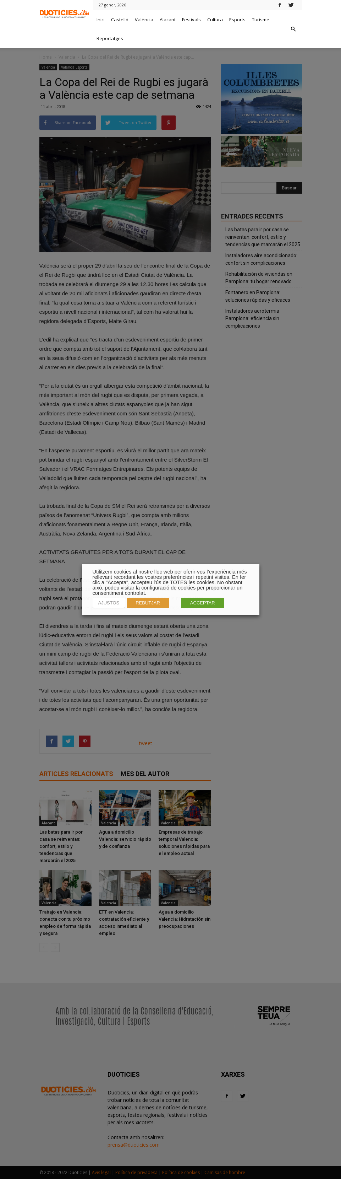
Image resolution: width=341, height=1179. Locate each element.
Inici (101, 19)
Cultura (215, 19)
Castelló (119, 19)
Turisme (260, 19)
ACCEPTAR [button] (202, 602)
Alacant (168, 19)
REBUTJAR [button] (148, 602)
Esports (237, 19)
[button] (293, 29)
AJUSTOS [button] (109, 602)
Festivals (191, 19)
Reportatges (110, 38)
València (144, 19)
